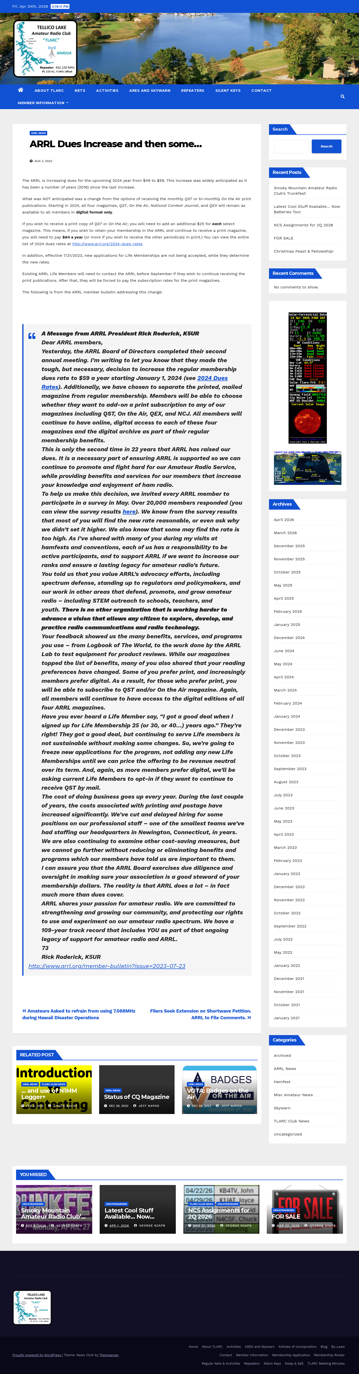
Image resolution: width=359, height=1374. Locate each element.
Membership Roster (329, 1355)
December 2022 (289, 886)
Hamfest (282, 1081)
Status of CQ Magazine (136, 1096)
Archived (282, 1055)
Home (193, 1347)
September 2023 (290, 768)
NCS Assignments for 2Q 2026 (303, 225)
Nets (80, 90)
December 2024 (289, 637)
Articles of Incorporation (297, 1347)
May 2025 (283, 585)
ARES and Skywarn (149, 90)
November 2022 (289, 900)
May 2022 (283, 952)
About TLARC (49, 90)
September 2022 (290, 926)
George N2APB (66, 1225)
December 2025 (289, 546)
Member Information (43, 103)
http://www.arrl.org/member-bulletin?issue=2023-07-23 (106, 966)
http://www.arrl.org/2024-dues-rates (107, 243)
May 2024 (283, 664)
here (129, 511)
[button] (343, 96)
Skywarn (282, 1108)
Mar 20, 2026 (288, 1225)
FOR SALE (284, 238)
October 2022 (287, 913)
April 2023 (284, 834)
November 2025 (289, 559)
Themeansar (108, 1355)
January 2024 (287, 716)
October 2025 (287, 572)
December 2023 (289, 729)
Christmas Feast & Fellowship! (304, 251)
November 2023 (289, 742)
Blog (324, 1347)
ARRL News (38, 133)
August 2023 (286, 782)
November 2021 (289, 991)
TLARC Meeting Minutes (326, 1363)
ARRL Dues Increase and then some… (116, 144)
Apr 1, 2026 (119, 1225)
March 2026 (285, 532)
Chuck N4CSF (62, 1106)
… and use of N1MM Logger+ (49, 1093)
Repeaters (192, 90)
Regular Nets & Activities (221, 1363)
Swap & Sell (294, 1363)
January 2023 (287, 873)
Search (280, 129)
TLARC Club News (53, 1084)
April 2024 (284, 677)
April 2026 (284, 519)
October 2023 (287, 755)
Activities (107, 90)
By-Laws (338, 1347)
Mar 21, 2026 (204, 1225)
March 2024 (285, 690)
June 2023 (284, 808)
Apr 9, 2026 (36, 1225)
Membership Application (291, 1355)
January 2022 (287, 965)
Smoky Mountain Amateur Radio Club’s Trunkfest (52, 1216)
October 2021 (287, 1004)
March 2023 (285, 847)
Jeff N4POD (146, 1106)
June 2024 (284, 650)
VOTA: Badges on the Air (217, 1093)
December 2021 (289, 978)
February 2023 (288, 860)
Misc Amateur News (293, 1094)
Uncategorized (288, 1134)
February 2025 (288, 611)
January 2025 (287, 624)
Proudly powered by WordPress (37, 1355)
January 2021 (287, 1018)
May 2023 (283, 821)
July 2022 (283, 939)
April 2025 (284, 598)
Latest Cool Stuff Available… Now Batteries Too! (129, 1216)
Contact (261, 90)
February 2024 (288, 703)
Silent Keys (228, 90)
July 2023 (283, 795)
